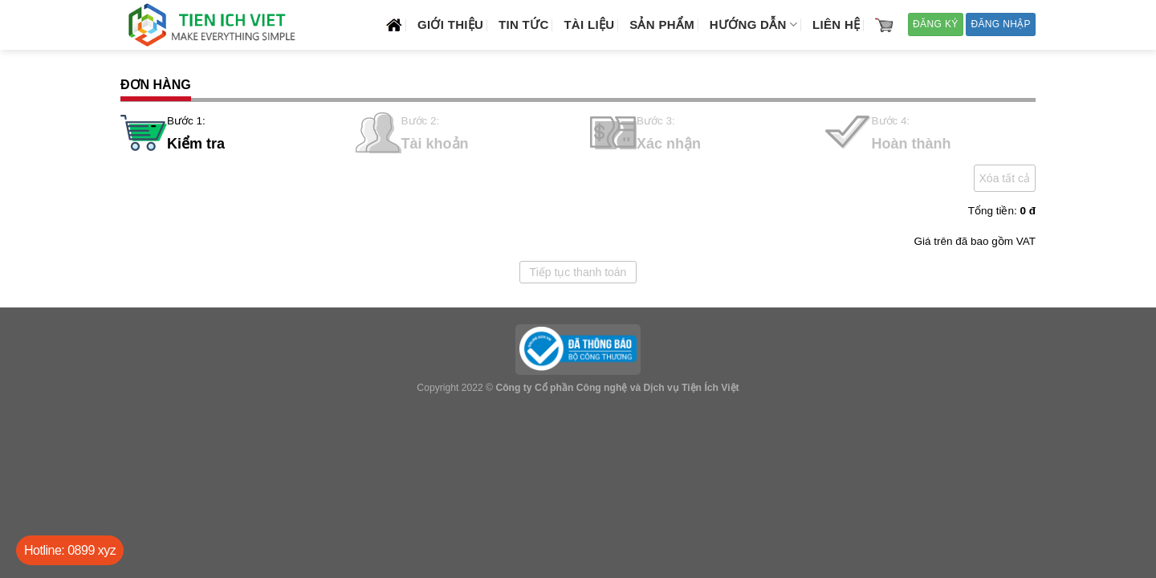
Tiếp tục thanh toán (578, 272)
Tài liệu (589, 24)
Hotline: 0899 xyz (70, 550)
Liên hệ (836, 24)
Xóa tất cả (1004, 178)
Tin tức (523, 24)
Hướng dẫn (753, 24)
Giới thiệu (450, 24)
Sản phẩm (661, 24)
